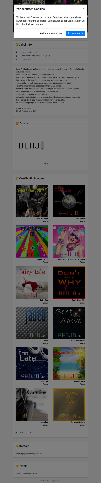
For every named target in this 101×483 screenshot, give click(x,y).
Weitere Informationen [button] (51, 33)
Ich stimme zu (75, 33)
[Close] (84, 8)
